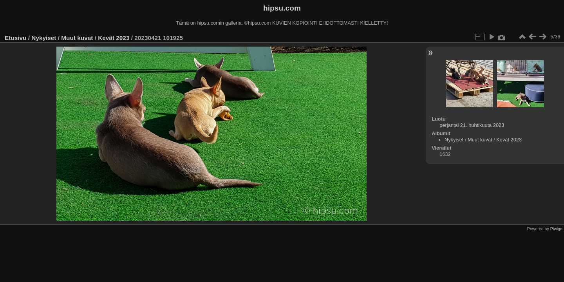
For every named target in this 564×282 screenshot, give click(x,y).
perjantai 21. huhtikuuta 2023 (471, 125)
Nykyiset (43, 37)
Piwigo (556, 228)
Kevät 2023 (113, 37)
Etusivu (15, 37)
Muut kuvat (77, 37)
